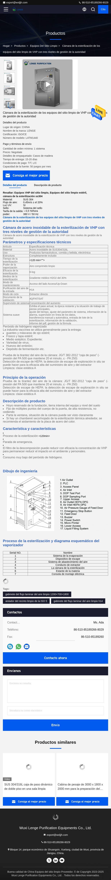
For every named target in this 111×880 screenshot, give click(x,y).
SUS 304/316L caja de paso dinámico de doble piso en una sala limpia (28, 786)
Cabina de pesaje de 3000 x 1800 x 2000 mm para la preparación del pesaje (80, 787)
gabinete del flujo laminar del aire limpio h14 (78, 601)
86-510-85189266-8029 (93, 2)
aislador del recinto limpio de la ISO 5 (26, 601)
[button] (10, 107)
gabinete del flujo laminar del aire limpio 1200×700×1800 (37, 594)
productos (20, 45)
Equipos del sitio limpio (43, 45)
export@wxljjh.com (15, 2)
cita (103, 9)
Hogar (6, 45)
